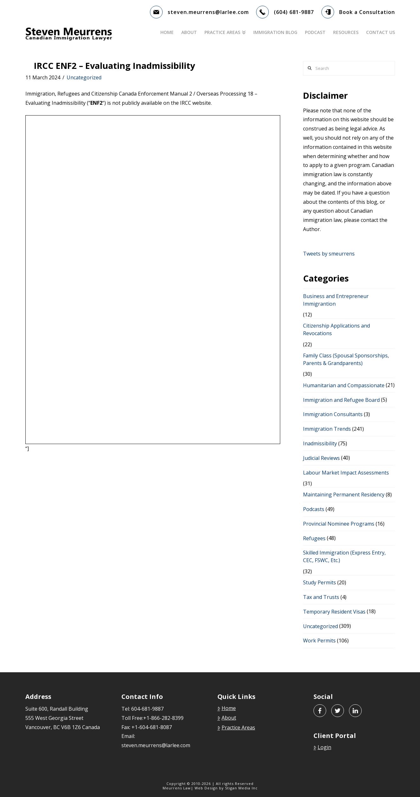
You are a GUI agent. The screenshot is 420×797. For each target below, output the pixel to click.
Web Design (206, 788)
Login (322, 747)
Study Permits (319, 582)
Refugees (314, 538)
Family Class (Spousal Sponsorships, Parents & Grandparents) (346, 359)
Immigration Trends (327, 428)
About (226, 717)
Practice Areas (236, 727)
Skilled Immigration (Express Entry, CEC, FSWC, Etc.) (344, 556)
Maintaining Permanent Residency (343, 494)
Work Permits (319, 640)
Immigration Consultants (333, 414)
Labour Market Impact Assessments (346, 472)
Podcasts (313, 509)
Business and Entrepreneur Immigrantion (336, 300)
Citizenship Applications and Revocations (336, 329)
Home (226, 708)
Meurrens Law (177, 788)
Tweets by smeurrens (329, 253)
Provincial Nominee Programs (338, 523)
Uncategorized (84, 77)
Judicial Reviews (321, 458)
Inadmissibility (320, 443)
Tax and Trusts (321, 597)
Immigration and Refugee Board (341, 399)
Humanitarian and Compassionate (343, 385)
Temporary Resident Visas (334, 611)
